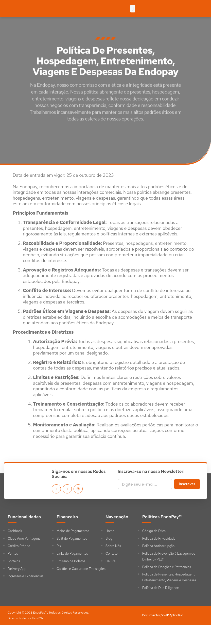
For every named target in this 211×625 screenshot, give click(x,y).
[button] (132, 8)
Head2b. (38, 618)
